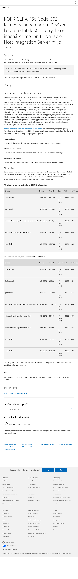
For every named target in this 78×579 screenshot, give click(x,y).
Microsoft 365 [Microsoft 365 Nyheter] (5, 497)
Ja (48, 470)
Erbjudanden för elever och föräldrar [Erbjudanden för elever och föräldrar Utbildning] (62, 500)
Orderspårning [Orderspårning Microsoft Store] (31, 494)
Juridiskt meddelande (25, 553)
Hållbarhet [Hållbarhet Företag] (55, 530)
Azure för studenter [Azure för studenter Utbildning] (58, 504)
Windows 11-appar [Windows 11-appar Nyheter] (7, 504)
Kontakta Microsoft (8, 553)
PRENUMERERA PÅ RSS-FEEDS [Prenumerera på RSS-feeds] (16, 393)
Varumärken (35, 553)
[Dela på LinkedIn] (9, 388)
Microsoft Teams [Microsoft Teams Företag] (6, 533)
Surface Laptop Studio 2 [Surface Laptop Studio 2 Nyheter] (8, 487)
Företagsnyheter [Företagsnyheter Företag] (57, 520)
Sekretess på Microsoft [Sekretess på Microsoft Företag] (58, 523)
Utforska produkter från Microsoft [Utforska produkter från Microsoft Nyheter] (10, 500)
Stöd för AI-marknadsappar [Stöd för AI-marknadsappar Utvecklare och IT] (34, 520)
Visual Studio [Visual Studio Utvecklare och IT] (31, 536)
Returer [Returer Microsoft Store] (30, 490)
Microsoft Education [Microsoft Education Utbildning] (58, 481)
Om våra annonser (44, 553)
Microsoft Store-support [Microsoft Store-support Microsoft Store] (34, 487)
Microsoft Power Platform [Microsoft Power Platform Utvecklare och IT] (34, 530)
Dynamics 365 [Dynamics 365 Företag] (6, 523)
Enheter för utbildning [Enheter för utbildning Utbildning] (58, 484)
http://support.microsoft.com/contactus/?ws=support (23, 128)
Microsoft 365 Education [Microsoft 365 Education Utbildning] (59, 490)
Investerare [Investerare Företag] (55, 526)
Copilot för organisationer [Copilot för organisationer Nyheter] (8, 490)
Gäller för (8, 48)
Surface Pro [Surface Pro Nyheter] (5, 481)
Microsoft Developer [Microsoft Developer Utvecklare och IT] (33, 513)
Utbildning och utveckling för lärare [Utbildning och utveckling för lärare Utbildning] (61, 497)
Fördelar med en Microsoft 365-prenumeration (10, 446)
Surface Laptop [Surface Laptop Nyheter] (6, 484)
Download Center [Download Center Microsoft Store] (32, 484)
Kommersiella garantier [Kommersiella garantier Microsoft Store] (33, 500)
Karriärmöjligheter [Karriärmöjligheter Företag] (57, 513)
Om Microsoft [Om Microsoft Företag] (56, 516)
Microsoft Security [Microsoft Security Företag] (7, 516)
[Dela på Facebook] (5, 388)
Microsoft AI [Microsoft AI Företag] (5, 513)
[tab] (10, 424)
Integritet (16, 553)
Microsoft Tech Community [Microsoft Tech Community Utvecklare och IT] (34, 523)
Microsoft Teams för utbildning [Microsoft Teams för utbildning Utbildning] (60, 487)
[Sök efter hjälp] (7, 2)
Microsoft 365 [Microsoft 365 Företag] (5, 526)
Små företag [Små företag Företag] (5, 536)
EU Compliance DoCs (55, 553)
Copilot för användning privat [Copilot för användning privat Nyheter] (9, 494)
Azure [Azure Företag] (3, 520)
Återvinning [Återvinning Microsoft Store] (30, 497)
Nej (61, 470)
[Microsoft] (39, 1)
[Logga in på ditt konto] (74, 2)
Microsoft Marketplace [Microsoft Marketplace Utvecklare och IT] (33, 526)
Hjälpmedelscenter (65, 444)
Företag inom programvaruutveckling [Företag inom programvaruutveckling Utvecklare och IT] (37, 533)
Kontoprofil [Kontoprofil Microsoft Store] (30, 481)
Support (5, 7)
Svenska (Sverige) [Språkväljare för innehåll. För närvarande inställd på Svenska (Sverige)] (10, 542)
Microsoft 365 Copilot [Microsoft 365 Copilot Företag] (7, 530)
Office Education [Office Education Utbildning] (57, 494)
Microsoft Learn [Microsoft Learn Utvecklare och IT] (32, 516)
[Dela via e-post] (14, 388)
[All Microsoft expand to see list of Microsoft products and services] (2, 2)
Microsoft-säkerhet (47, 444)
